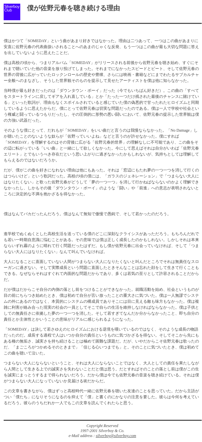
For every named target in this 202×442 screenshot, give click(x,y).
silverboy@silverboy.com (116, 435)
